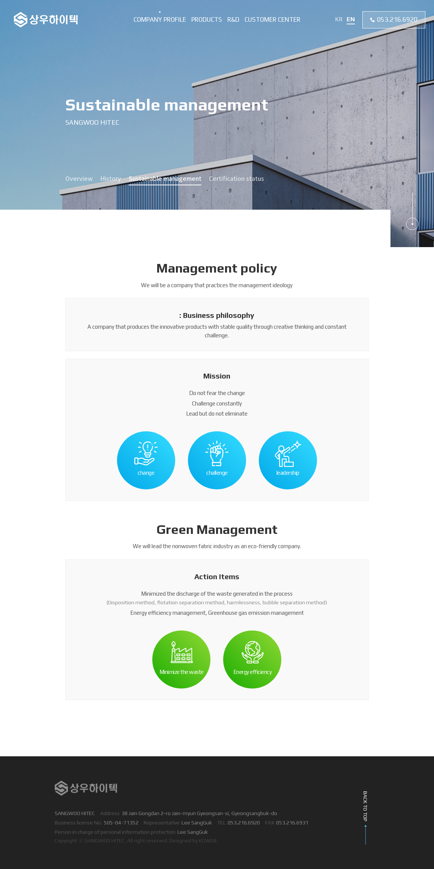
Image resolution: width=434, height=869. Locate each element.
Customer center (272, 19)
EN (351, 19)
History (110, 179)
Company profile (160, 19)
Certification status (236, 179)
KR (339, 19)
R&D (233, 19)
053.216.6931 (292, 823)
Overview (79, 179)
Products (206, 19)
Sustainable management (165, 179)
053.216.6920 (397, 19)
